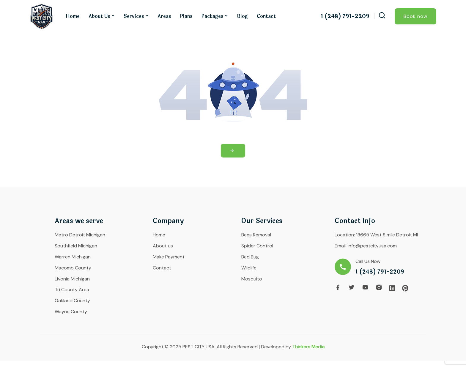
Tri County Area (72, 289)
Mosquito (251, 279)
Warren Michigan (73, 257)
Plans (186, 16)
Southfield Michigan (76, 246)
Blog (242, 16)
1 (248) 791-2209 (345, 17)
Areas (164, 16)
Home (73, 16)
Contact (266, 16)
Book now (415, 16)
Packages (212, 16)
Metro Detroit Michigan (80, 235)
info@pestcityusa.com (372, 246)
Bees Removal (256, 235)
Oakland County (72, 300)
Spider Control (257, 246)
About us (99, 16)
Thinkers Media (308, 347)
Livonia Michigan (72, 279)
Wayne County (71, 311)
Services (134, 16)
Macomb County (73, 268)
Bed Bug (250, 257)
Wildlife (248, 268)
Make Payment (169, 257)
